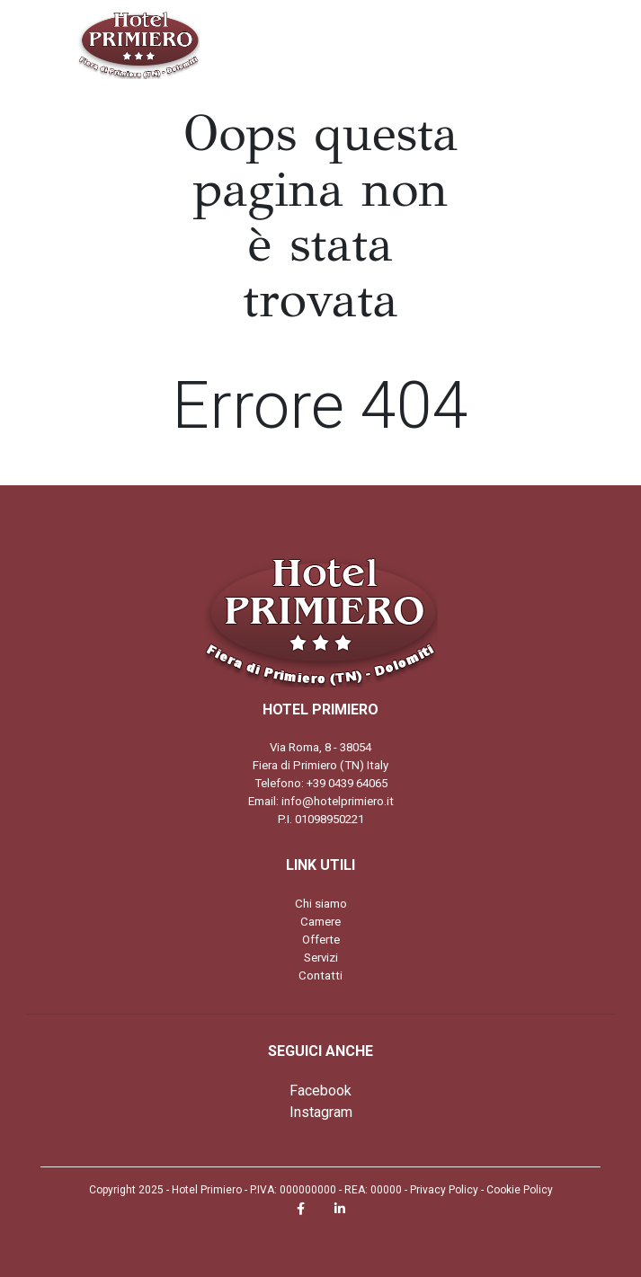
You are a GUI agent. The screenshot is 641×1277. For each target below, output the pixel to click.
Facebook (320, 1090)
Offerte (321, 939)
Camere (320, 921)
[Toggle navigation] (538, 46)
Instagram (320, 1112)
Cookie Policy (519, 1190)
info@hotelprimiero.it (337, 801)
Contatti (320, 975)
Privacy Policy (444, 1190)
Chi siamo (321, 903)
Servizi (321, 957)
